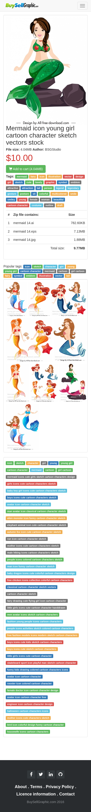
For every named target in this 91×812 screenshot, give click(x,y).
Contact (67, 794)
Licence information (36, 794)
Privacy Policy (60, 786)
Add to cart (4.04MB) (26, 169)
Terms (36, 786)
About (21, 786)
